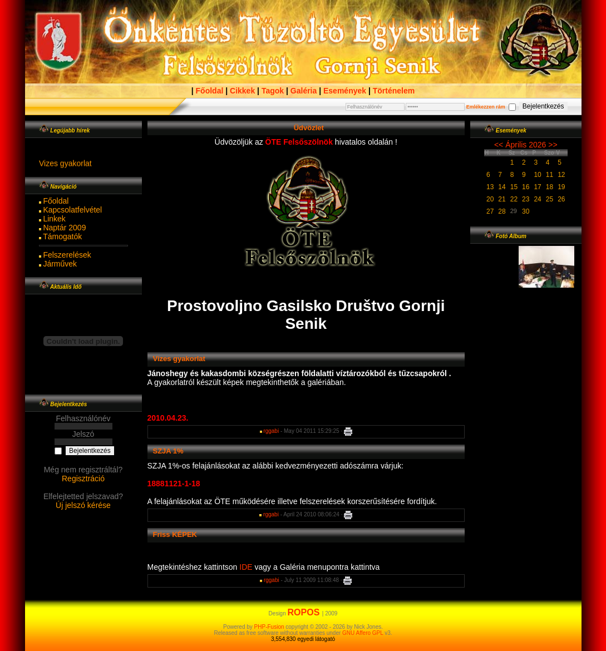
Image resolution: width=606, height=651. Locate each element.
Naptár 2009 (64, 227)
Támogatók (62, 236)
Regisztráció (83, 478)
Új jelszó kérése (83, 505)
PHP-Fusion (269, 627)
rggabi (271, 431)
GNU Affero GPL (362, 633)
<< (498, 144)
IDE (246, 567)
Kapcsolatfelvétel (72, 209)
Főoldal (55, 200)
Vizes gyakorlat (65, 166)
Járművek (60, 263)
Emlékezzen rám (485, 107)
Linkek (54, 218)
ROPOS (305, 612)
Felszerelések (67, 254)
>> (552, 144)
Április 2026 (525, 144)
